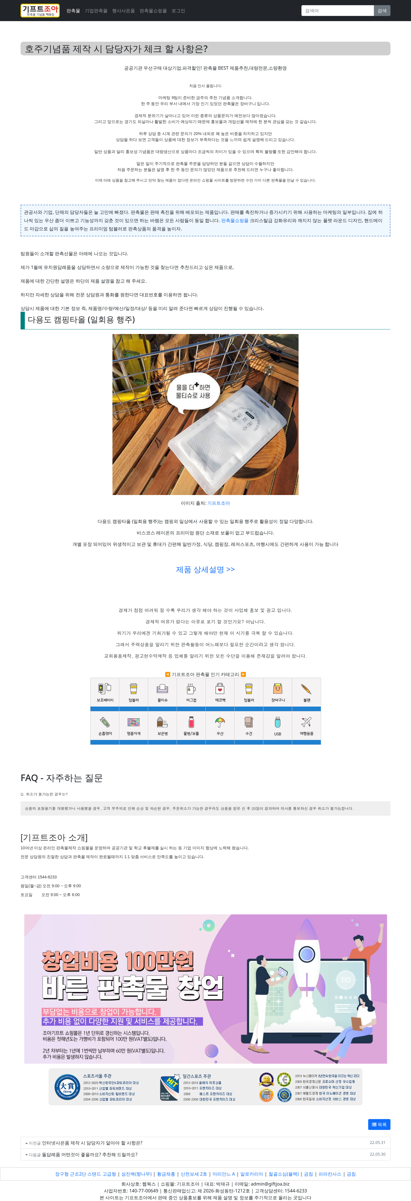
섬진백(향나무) (136, 1174)
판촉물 (73, 10)
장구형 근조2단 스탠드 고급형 (85, 1174)
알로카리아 (251, 1174)
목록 (379, 1124)
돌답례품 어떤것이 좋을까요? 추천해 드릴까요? (90, 1154)
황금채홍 (166, 1174)
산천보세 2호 (194, 1174)
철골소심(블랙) (284, 1174)
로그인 (178, 10)
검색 (382, 10)
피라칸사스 (330, 1174)
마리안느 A (224, 1174)
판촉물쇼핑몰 (153, 10)
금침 (308, 1174)
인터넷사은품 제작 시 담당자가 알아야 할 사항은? (92, 1143)
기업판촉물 (96, 10)
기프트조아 (218, 503)
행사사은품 (123, 10)
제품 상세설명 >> (205, 569)
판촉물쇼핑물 (235, 220)
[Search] (337, 10)
